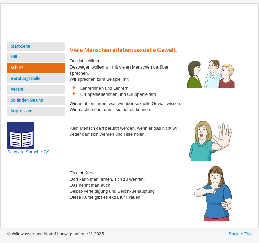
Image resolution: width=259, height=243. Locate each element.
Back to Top (240, 233)
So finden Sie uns (27, 100)
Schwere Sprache (28, 151)
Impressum (21, 111)
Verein (17, 89)
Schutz (17, 68)
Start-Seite (20, 46)
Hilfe (15, 57)
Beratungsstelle (25, 78)
